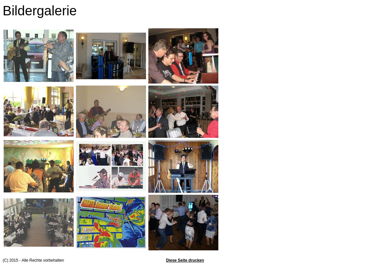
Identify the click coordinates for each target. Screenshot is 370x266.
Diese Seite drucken (185, 260)
